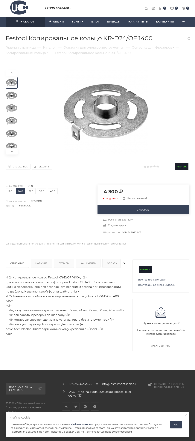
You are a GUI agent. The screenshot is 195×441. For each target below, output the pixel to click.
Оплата (112, 263)
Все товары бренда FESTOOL (156, 284)
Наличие (41, 263)
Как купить (88, 263)
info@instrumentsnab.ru (118, 384)
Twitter (76, 407)
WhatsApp (95, 407)
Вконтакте (66, 407)
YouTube (85, 407)
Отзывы (64, 263)
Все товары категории (152, 279)
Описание (17, 263)
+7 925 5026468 (57, 8)
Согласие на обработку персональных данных (169, 385)
